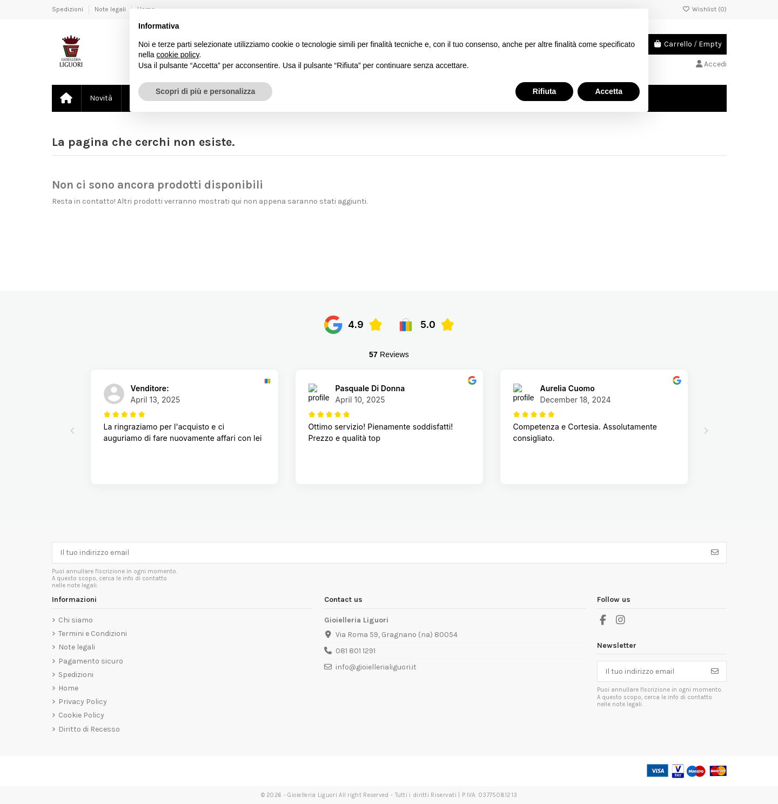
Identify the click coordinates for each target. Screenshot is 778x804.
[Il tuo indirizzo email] (378, 552)
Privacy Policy (82, 701)
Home (68, 688)
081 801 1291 (355, 650)
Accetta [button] (608, 91)
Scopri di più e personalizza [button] (205, 91)
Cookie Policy (81, 715)
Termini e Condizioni (92, 633)
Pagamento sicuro (90, 661)
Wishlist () (704, 9)
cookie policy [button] (177, 54)
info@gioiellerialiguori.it (376, 667)
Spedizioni (68, 9)
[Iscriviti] (714, 552)
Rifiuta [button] (544, 91)
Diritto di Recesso (89, 729)
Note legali (111, 9)
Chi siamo (75, 620)
